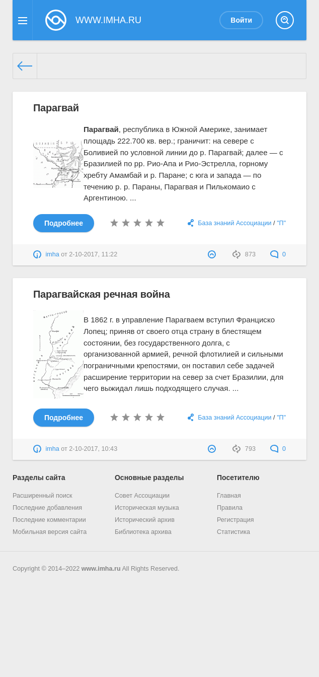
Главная (229, 495)
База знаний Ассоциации (234, 223)
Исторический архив (145, 519)
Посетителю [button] (238, 477)
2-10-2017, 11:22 (93, 254)
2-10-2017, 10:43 (93, 448)
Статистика (233, 531)
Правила (230, 507)
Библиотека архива (143, 531)
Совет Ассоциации (142, 495)
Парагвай (56, 107)
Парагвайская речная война (101, 294)
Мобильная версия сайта (50, 531)
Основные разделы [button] (149, 477)
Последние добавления (47, 507)
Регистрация (235, 519)
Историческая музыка (147, 507)
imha (52, 254)
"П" (281, 223)
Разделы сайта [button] (39, 477)
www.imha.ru (101, 568)
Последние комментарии (49, 519)
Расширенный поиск (42, 495)
